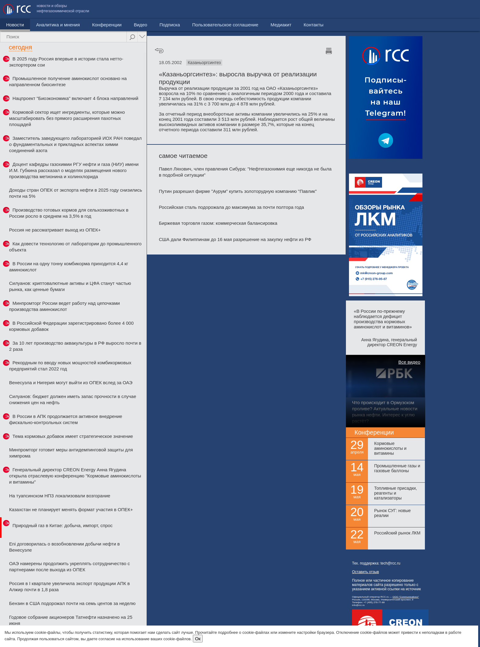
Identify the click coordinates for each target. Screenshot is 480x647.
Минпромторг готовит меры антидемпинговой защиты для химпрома (71, 452)
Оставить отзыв (365, 572)
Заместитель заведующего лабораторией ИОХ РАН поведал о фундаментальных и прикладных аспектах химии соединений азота (75, 144)
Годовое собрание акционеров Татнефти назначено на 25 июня (71, 620)
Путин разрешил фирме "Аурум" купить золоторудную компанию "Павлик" (238, 191)
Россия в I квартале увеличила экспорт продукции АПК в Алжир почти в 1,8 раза (69, 586)
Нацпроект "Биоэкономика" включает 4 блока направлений (75, 98)
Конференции (107, 24)
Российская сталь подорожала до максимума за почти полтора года (231, 207)
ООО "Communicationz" (405, 596)
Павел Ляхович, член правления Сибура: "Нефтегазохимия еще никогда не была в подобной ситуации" (245, 172)
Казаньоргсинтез (204, 62)
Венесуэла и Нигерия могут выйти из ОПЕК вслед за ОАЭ (71, 382)
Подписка (169, 24)
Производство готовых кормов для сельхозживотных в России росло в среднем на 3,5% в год (69, 213)
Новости (15, 24)
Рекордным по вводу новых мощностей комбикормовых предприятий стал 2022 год (70, 365)
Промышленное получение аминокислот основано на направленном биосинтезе (68, 81)
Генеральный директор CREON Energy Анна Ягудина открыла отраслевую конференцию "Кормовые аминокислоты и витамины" (75, 475)
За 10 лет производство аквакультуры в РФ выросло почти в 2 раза (75, 346)
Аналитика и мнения (58, 24)
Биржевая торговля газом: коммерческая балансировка (218, 223)
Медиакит (431, 9)
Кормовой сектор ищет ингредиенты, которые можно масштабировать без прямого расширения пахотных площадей (67, 118)
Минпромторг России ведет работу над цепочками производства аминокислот (64, 306)
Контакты (464, 9)
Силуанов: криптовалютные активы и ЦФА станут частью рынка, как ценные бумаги (70, 286)
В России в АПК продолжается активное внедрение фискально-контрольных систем (65, 419)
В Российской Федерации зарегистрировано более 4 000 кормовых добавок (71, 326)
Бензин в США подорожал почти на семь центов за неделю (72, 603)
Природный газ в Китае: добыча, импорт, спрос (63, 525)
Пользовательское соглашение (376, 9)
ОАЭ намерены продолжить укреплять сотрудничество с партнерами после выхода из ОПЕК (69, 566)
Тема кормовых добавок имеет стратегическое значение (73, 436)
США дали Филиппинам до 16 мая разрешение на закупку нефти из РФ (235, 239)
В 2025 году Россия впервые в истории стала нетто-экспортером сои (66, 61)
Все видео (409, 362)
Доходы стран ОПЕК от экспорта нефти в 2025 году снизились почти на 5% (75, 193)
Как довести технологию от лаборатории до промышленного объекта (75, 246)
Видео (140, 24)
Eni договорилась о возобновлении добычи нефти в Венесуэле (64, 547)
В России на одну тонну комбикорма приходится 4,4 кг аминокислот (68, 266)
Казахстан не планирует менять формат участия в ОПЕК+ (71, 509)
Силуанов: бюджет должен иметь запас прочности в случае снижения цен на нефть (72, 399)
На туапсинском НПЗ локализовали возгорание (59, 495)
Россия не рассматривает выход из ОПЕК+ (55, 229)
